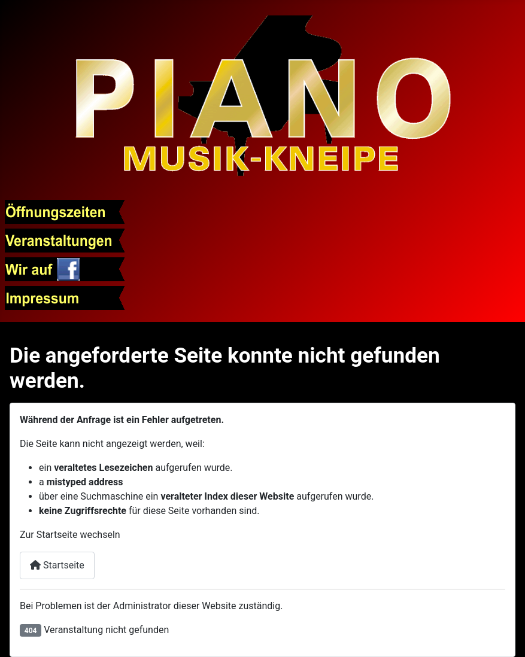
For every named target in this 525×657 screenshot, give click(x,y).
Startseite (57, 565)
